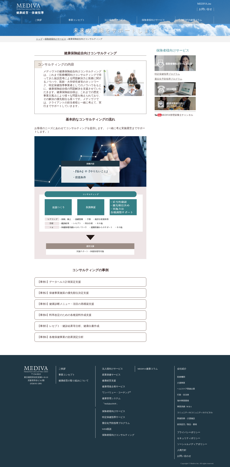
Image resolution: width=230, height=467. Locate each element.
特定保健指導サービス (113, 417)
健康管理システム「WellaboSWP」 (111, 401)
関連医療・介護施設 (186, 418)
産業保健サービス (111, 374)
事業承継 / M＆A (184, 406)
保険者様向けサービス (153, 20)
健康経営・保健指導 (29, 13)
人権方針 (181, 450)
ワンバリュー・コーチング (116, 392)
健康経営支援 (109, 380)
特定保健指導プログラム (167, 74)
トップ (39, 39)
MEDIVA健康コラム (191, 20)
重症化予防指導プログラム (168, 79)
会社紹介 (181, 369)
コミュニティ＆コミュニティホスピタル (195, 412)
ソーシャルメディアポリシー (192, 444)
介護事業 (181, 383)
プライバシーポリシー (188, 432)
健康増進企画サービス (113, 386)
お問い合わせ (184, 456)
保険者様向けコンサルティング (118, 435)
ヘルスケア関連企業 (186, 389)
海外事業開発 (183, 400)
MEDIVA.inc (204, 3)
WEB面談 (107, 429)
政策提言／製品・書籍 (187, 424)
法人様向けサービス (115, 20)
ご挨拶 (38, 20)
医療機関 (181, 377)
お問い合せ (205, 9)
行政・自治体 (183, 395)
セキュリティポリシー (188, 438)
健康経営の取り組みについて (74, 380)
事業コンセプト (76, 20)
